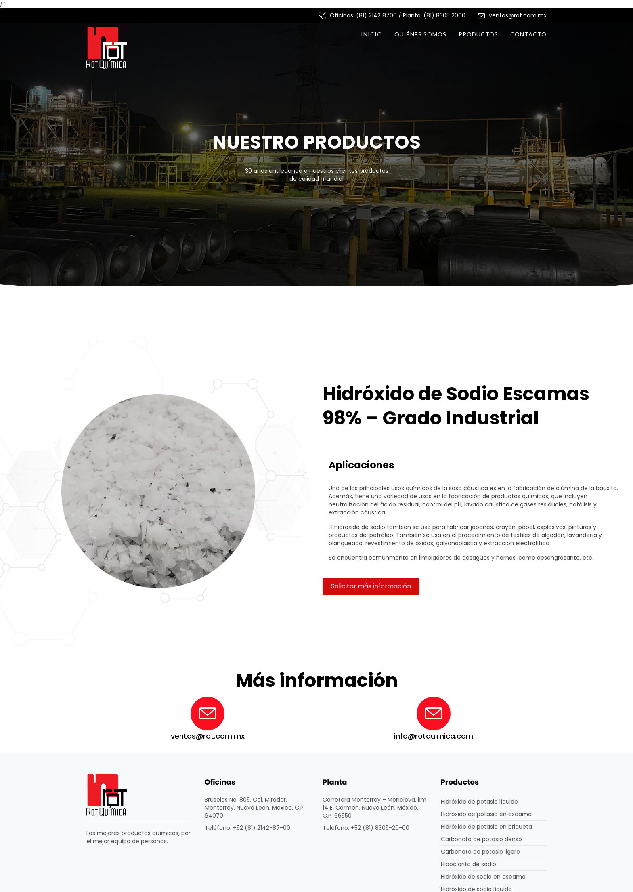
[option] (316, 168)
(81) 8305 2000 (444, 15)
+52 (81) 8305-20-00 (380, 828)
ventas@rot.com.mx (518, 15)
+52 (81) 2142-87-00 (261, 828)
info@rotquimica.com (433, 736)
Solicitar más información (371, 586)
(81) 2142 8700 (376, 15)
